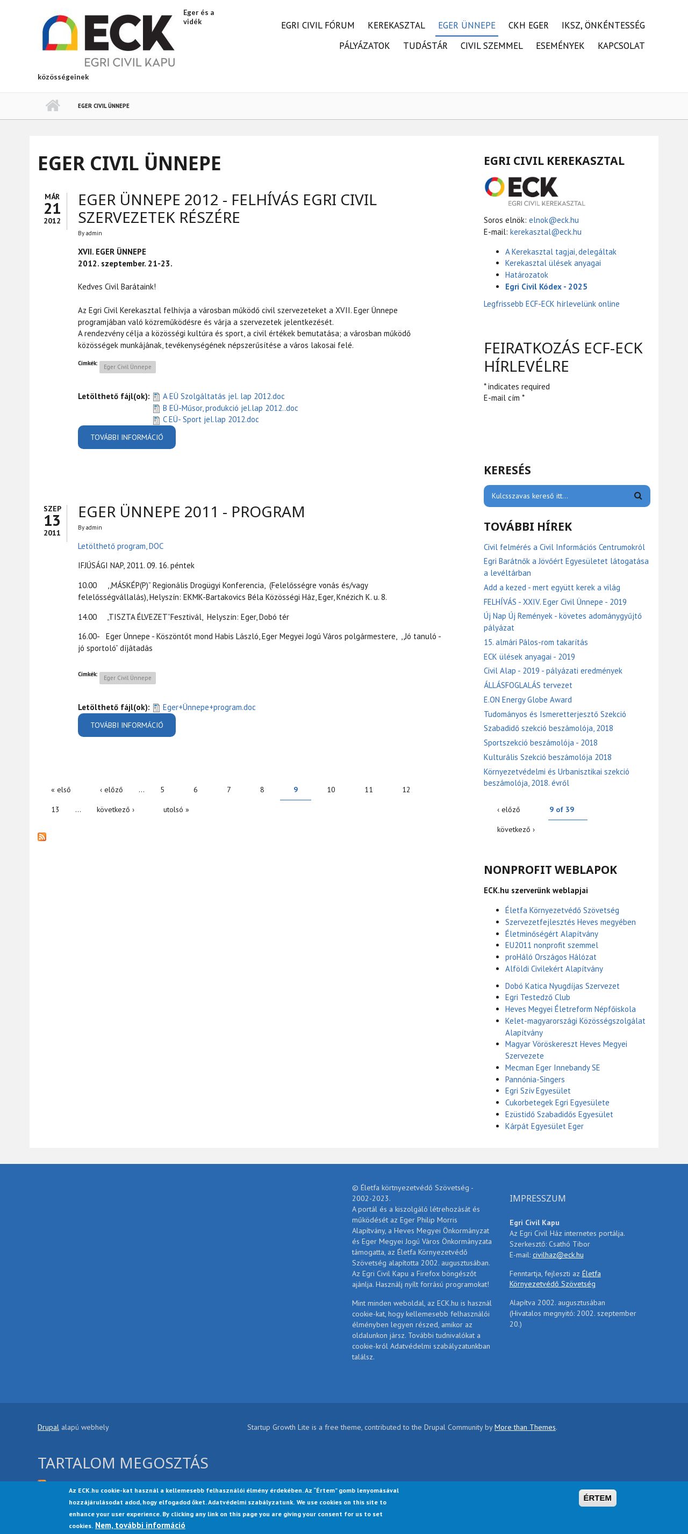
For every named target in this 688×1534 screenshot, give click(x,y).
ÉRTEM (598, 1497)
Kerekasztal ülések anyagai (553, 263)
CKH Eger (528, 25)
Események (560, 46)
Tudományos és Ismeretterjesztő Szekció (555, 714)
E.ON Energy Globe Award (528, 699)
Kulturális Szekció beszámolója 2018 (548, 757)
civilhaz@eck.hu (558, 1255)
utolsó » (176, 809)
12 (406, 789)
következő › (115, 809)
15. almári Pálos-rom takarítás (536, 642)
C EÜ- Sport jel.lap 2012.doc (211, 419)
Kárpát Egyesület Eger (544, 1126)
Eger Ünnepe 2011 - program (191, 511)
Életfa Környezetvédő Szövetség (562, 910)
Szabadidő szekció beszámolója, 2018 (548, 728)
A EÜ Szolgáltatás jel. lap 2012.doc (224, 396)
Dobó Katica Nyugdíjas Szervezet (562, 986)
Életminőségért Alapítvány (551, 934)
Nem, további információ (140, 1525)
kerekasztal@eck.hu (546, 232)
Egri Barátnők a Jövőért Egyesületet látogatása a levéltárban (566, 567)
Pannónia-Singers (535, 1079)
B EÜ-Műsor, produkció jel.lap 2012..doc (230, 408)
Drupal (48, 1427)
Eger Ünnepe (467, 25)
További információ (133, 440)
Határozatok (526, 275)
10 (331, 789)
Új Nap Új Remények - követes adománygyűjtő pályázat (563, 622)
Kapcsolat (621, 46)
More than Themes (525, 1427)
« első (61, 789)
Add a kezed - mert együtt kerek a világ (552, 587)
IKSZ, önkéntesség (603, 25)
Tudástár (425, 46)
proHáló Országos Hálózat (551, 957)
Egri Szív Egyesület (538, 1091)
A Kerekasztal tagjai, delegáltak (561, 252)
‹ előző (111, 789)
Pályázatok (364, 46)
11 (368, 789)
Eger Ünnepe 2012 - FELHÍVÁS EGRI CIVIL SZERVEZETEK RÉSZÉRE (227, 208)
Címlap (52, 105)
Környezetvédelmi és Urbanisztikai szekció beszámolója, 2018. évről (556, 777)
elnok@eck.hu (554, 220)
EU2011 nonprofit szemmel (551, 945)
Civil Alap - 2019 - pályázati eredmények (553, 670)
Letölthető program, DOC (120, 546)
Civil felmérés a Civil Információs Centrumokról (564, 547)
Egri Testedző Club (537, 997)
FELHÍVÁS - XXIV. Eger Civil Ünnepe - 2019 (555, 602)
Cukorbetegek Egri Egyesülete (557, 1102)
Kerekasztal (396, 25)
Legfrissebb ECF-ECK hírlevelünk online (553, 304)
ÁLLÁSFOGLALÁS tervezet (528, 685)
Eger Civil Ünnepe (128, 367)
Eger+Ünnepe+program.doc (209, 707)
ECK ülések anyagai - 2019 (529, 657)
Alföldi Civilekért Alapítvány (554, 969)
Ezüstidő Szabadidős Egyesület (559, 1114)
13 (55, 809)
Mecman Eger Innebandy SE (552, 1067)
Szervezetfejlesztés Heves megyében (570, 922)
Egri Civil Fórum (318, 25)
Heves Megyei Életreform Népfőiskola (570, 1009)
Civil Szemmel (492, 46)
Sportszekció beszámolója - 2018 (541, 742)
